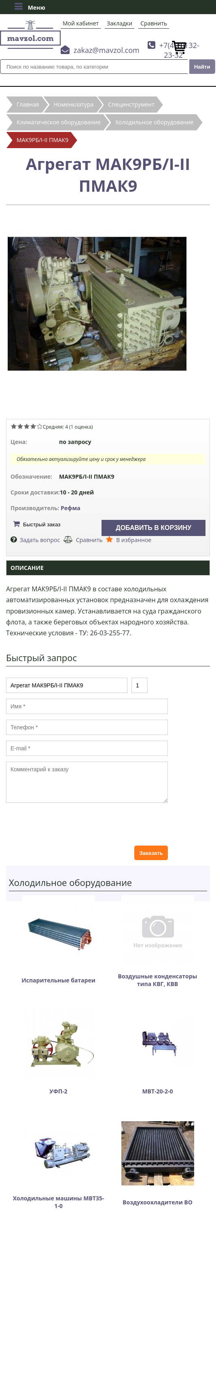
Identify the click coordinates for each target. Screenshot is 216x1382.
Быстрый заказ (41, 524)
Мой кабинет (81, 23)
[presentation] (67, 824)
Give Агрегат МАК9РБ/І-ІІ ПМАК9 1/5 (14, 426)
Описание (27, 568)
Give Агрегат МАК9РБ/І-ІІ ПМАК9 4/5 (33, 426)
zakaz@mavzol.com (107, 50)
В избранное (133, 540)
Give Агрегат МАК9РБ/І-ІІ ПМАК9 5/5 (39, 426)
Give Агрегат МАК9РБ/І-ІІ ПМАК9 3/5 (26, 426)
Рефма (70, 508)
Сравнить (153, 23)
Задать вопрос (40, 540)
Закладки (119, 23)
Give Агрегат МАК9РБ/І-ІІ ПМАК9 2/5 (20, 426)
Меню (29, 6)
